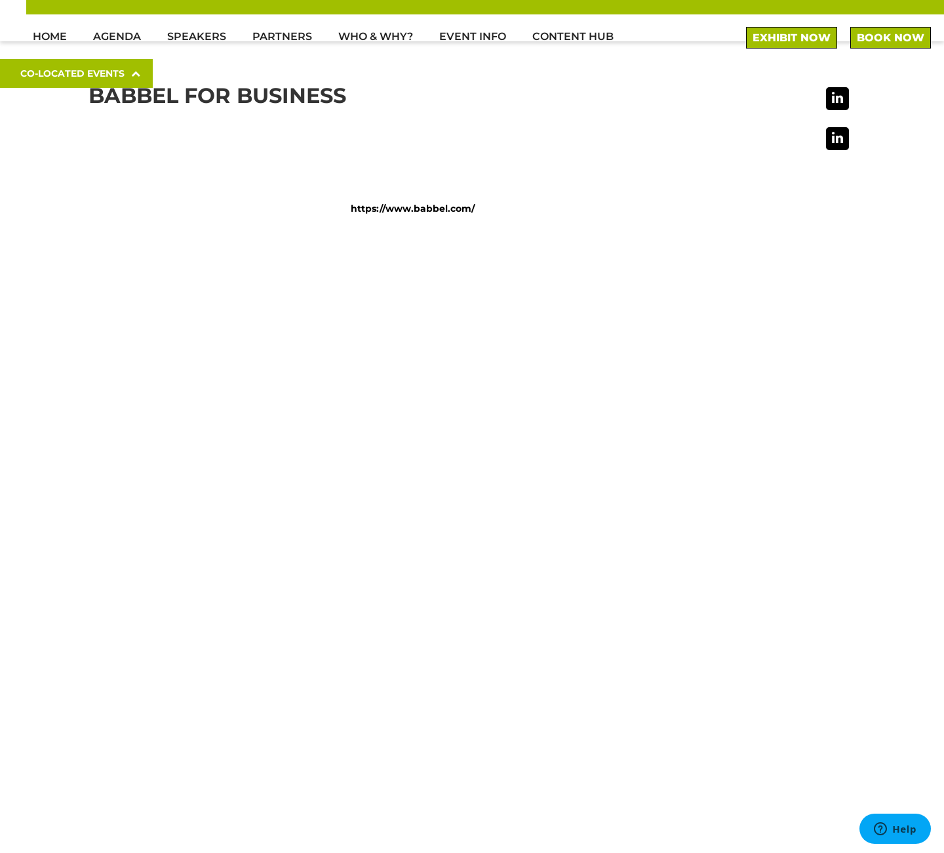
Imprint (637, 788)
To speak (653, 647)
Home (50, 36)
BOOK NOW (890, 37)
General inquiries (674, 677)
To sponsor (658, 632)
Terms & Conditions (728, 788)
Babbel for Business (217, 95)
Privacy (817, 788)
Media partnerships (681, 662)
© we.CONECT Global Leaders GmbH (169, 826)
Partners (282, 36)
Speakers (196, 36)
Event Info (472, 36)
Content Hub (573, 36)
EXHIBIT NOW (792, 37)
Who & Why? (375, 36)
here (300, 691)
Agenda (117, 36)
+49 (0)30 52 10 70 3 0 (676, 578)
